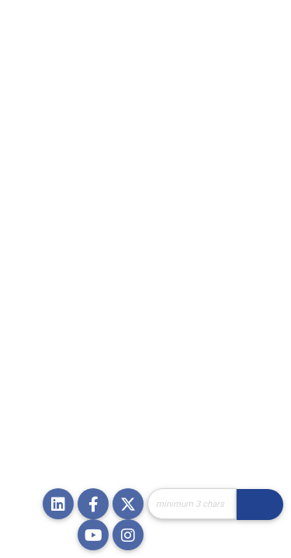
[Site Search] (192, 503)
